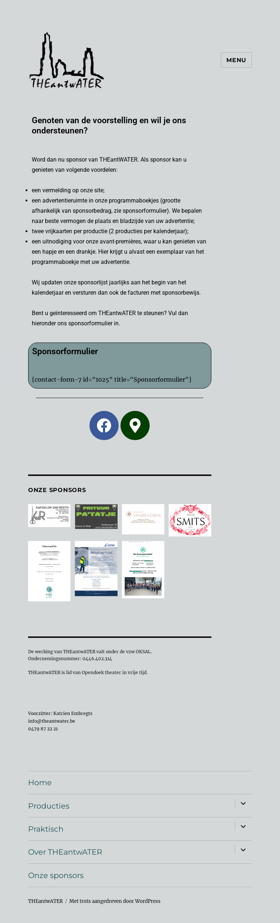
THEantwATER (45, 901)
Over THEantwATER (65, 851)
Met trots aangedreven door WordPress (115, 901)
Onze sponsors (56, 875)
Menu (236, 60)
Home (40, 782)
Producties (48, 805)
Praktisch (46, 828)
